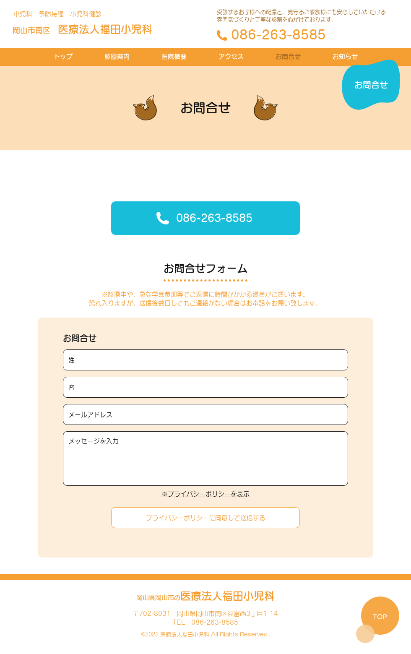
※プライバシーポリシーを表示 (205, 494)
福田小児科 (82, 29)
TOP (380, 617)
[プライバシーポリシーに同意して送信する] (205, 517)
